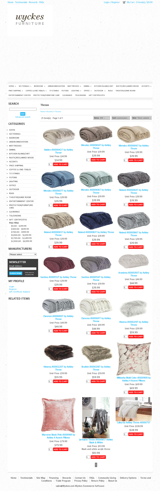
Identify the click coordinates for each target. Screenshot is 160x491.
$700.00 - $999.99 (20, 232)
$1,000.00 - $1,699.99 (21, 235)
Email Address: (15, 266)
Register (115, 2)
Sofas (12, 86)
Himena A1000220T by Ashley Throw (58, 368)
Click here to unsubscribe (29, 274)
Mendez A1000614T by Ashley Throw (96, 147)
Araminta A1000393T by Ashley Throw (133, 274)
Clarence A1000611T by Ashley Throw (96, 320)
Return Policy (97, 480)
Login (106, 2)
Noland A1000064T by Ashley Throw (133, 191)
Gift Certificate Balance (19, 291)
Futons (65, 90)
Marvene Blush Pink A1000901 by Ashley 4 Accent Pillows (58, 436)
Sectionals (25, 86)
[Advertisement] (80, 58)
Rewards (33, 2)
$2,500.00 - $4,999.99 (21, 241)
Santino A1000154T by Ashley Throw (95, 279)
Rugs (110, 90)
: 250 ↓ (99, 118)
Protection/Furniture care (46, 95)
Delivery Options (128, 478)
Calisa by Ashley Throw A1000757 (133, 422)
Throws (58, 111)
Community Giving (107, 478)
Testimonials (21, 2)
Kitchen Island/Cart (103, 86)
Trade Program (63, 480)
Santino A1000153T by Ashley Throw (58, 277)
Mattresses (74, 86)
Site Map (40, 478)
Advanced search (22, 117)
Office (88, 90)
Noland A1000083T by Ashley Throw (96, 232)
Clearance (67, 95)
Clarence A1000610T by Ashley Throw (58, 318)
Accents (146, 86)
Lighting (76, 90)
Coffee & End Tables (36, 90)
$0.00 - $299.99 (18, 226)
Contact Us (80, 478)
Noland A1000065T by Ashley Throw (58, 234)
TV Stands (54, 90)
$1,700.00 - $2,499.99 (21, 238)
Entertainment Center (20, 95)
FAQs (41, 2)
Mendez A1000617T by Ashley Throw (58, 192)
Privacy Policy (80, 480)
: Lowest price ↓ (120, 118)
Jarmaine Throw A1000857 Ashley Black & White (96, 441)
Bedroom (39, 86)
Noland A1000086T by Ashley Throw (133, 234)
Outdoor (99, 90)
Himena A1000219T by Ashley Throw (133, 323)
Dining (87, 86)
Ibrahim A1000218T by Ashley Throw (95, 368)
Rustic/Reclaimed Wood (127, 86)
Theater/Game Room (125, 90)
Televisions (80, 95)
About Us (112, 480)
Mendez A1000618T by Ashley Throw (96, 191)
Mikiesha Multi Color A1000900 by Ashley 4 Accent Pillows (134, 379)
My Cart (131, 2)
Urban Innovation (56, 86)
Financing (54, 478)
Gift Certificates (97, 95)
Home (10, 2)
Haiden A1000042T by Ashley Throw (58, 151)
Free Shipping (16, 90)
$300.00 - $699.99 (20, 229)
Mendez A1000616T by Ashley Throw (134, 147)
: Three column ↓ (141, 118)
